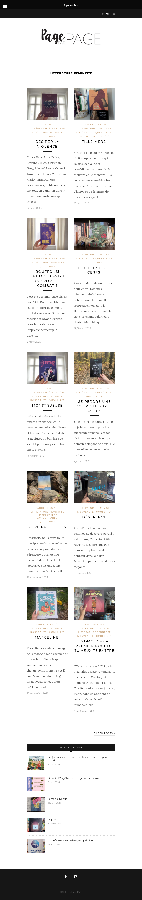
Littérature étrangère (47, 128)
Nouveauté (87, 136)
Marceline (47, 637)
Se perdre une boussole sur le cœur (94, 406)
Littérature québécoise (94, 132)
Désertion (94, 517)
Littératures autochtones (47, 516)
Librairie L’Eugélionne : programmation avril (74, 778)
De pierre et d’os (47, 527)
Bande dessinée (47, 508)
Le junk (52, 819)
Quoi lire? (47, 136)
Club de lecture (94, 124)
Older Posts (104, 733)
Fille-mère (94, 142)
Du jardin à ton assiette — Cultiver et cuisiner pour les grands (80, 759)
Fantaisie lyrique (58, 798)
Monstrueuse (47, 405)
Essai (47, 124)
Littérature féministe (47, 132)
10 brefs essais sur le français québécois (71, 840)
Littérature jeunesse (94, 632)
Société (104, 136)
